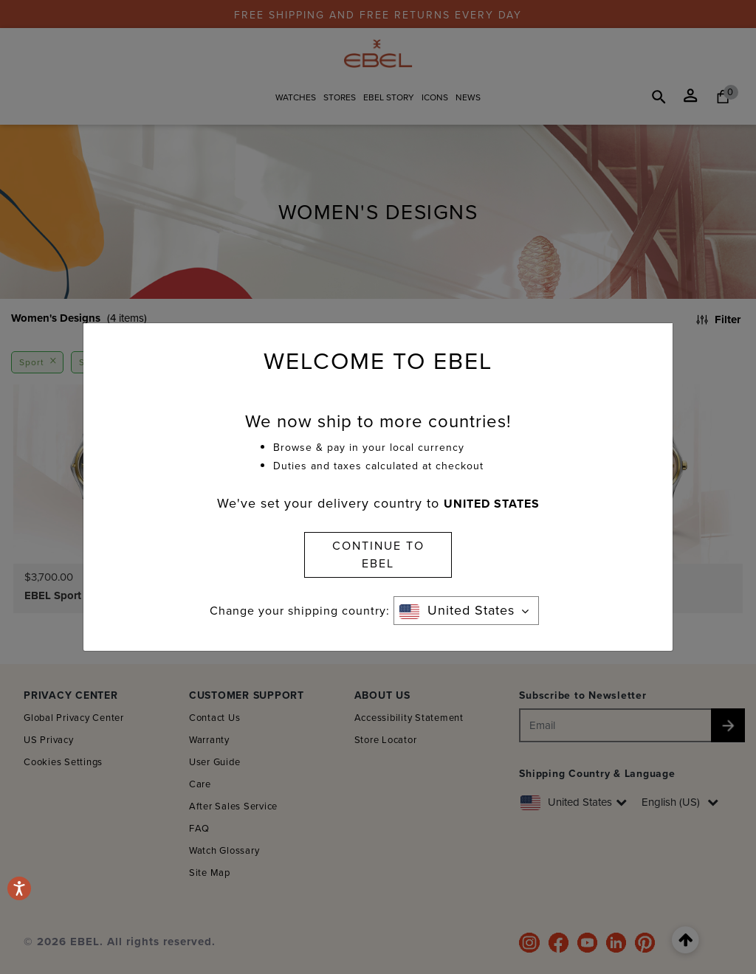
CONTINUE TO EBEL (378, 554)
